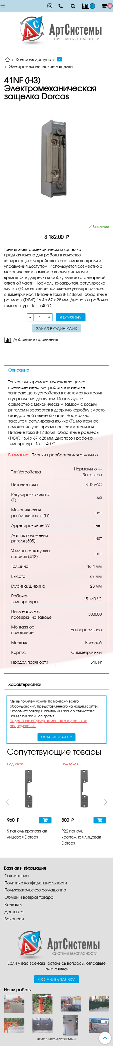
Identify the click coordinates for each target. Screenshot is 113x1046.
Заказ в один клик (56, 328)
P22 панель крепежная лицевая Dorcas (81, 836)
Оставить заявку (56, 979)
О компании (16, 875)
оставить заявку (56, 737)
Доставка (14, 911)
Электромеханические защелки (41, 66)
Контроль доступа (33, 59)
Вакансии (14, 918)
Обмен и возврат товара (29, 897)
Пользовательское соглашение (35, 889)
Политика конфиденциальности (35, 882)
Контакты (13, 904)
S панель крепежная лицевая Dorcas (27, 833)
